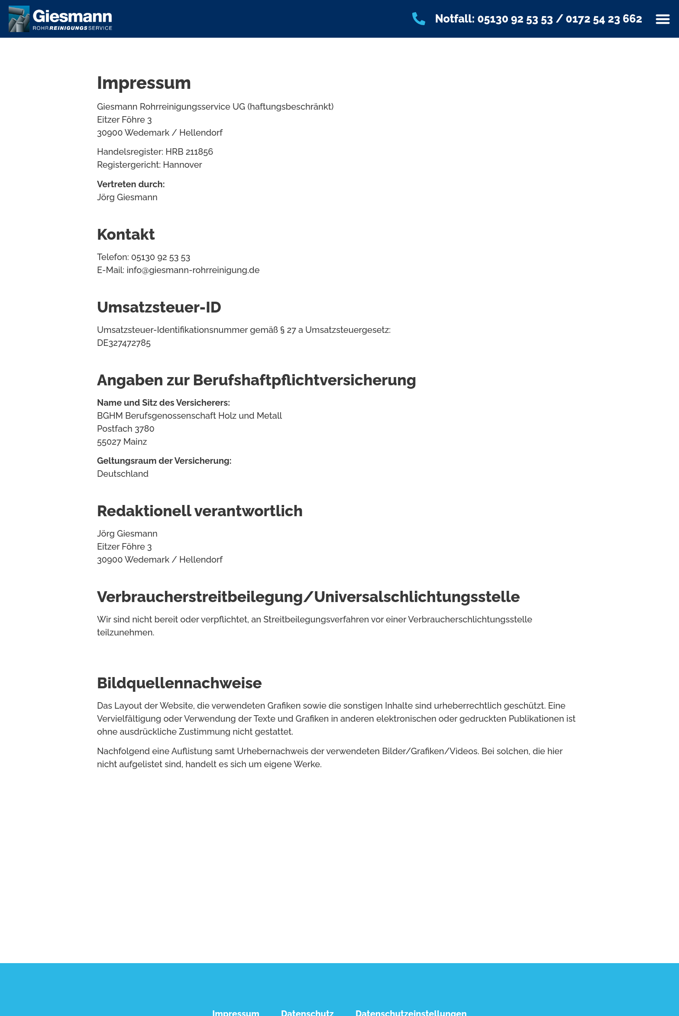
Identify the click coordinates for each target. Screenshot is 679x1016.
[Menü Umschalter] (662, 18)
